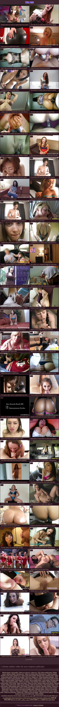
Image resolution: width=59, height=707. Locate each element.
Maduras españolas (52, 681)
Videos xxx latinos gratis (31, 674)
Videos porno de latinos (38, 687)
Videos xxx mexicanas (10, 692)
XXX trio (26, 680)
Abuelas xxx (34, 677)
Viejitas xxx (55, 686)
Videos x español (37, 678)
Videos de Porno (33, 690)
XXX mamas (23, 686)
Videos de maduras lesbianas (46, 677)
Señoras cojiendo (11, 674)
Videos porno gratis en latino (50, 678)
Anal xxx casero (13, 689)
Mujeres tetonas (6, 672)
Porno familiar (34, 681)
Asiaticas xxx (17, 675)
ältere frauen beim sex (18, 698)
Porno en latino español (51, 687)
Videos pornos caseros (27, 678)
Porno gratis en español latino (26, 689)
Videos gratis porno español (28, 675)
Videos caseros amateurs (13, 678)
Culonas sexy (20, 692)
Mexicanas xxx (43, 674)
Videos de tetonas (39, 689)
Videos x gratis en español (7, 680)
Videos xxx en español (51, 689)
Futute (23, 695)
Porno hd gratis (19, 680)
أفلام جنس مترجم (30, 695)
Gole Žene (4, 695)
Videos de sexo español (11, 681)
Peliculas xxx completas (34, 686)
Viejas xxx (28, 677)
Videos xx (12, 690)
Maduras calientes (46, 686)
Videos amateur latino (14, 686)
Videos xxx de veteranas (23, 684)
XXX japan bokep (50, 699)
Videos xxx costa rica (24, 672)
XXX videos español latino (45, 672)
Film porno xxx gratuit (30, 698)
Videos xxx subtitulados (21, 690)
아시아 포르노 (17, 695)
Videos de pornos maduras (46, 692)
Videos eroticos (4, 683)
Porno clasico (5, 690)
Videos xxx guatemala (25, 687)
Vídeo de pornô (47, 695)
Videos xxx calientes (24, 681)
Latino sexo (34, 672)
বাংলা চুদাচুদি (39, 695)
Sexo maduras (42, 681)
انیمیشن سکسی (25, 699)
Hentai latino (5, 689)
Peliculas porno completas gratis (45, 675)
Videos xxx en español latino (29, 2)
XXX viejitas (12, 683)
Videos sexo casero (22, 683)
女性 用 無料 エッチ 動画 (37, 699)
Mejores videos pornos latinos (45, 683)
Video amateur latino (48, 684)
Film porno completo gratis (43, 698)
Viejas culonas (46, 680)
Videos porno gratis (11, 684)
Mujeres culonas (6, 687)
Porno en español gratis (28, 694)
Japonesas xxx (20, 674)
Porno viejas (9, 675)
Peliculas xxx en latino (19, 677)
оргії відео (10, 695)
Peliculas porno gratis (44, 690)
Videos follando (39, 694)
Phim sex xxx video (15, 699)
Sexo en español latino (35, 680)
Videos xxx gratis (32, 683)
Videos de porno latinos (36, 684)
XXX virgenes (15, 687)
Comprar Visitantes (38, 705)
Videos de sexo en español (31, 692)
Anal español (14, 672)
